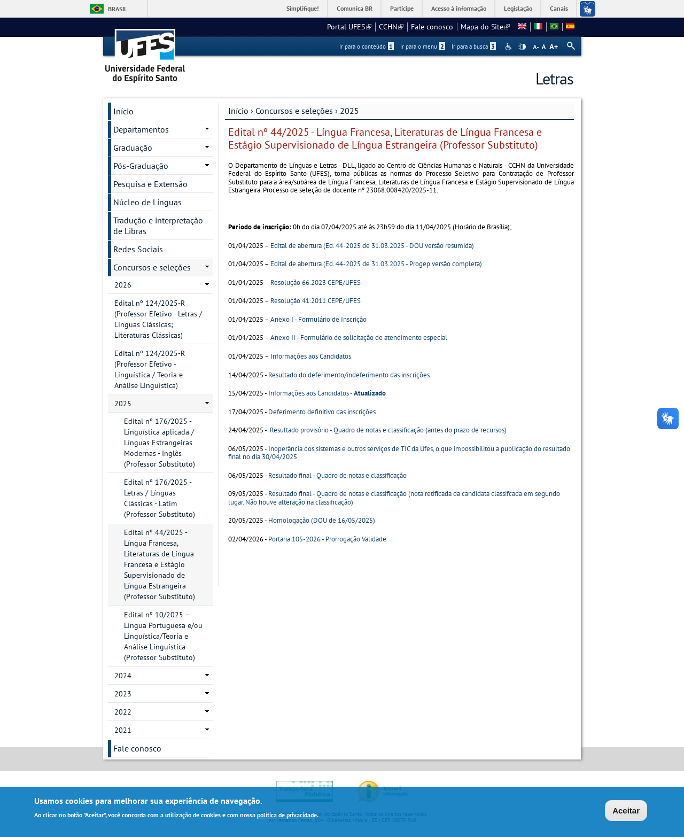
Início (238, 110)
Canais (559, 8)
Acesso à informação (458, 8)
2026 (122, 285)
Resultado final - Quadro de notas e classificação (337, 475)
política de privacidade (287, 816)
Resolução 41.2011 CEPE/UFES (315, 300)
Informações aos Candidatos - (327, 393)
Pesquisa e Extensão (150, 184)
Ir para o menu (422, 46)
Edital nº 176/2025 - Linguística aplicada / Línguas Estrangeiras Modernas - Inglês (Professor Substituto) (159, 442)
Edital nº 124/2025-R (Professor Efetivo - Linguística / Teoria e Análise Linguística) (149, 369)
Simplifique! (302, 8)
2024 (122, 675)
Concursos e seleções (294, 110)
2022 (122, 712)
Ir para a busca (474, 46)
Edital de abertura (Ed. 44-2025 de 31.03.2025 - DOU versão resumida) (372, 245)
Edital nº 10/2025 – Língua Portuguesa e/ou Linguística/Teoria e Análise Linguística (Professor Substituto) (163, 636)
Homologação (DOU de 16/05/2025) (321, 520)
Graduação (132, 147)
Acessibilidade (510, 46)
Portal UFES (349, 27)
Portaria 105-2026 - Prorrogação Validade (327, 539)
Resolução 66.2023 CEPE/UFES (315, 282)
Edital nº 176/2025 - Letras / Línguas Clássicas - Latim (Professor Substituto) (159, 498)
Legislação (518, 8)
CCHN (391, 27)
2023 (122, 694)
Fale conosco (432, 27)
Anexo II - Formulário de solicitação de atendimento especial (358, 337)
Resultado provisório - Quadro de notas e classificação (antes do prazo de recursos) (388, 430)
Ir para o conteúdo (366, 46)
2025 (349, 110)
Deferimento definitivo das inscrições (322, 411)
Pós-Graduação (140, 165)
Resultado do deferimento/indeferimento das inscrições (349, 374)
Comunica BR (354, 8)
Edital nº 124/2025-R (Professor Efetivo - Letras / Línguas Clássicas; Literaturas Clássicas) (158, 319)
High (522, 47)
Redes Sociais (138, 249)
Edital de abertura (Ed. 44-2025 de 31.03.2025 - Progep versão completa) (376, 263)
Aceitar (626, 811)
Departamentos (141, 129)
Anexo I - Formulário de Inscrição (318, 319)
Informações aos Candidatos (310, 356)
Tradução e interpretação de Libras (158, 225)
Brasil (117, 9)
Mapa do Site (485, 27)
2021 (122, 730)
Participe (402, 8)
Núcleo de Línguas (147, 202)
